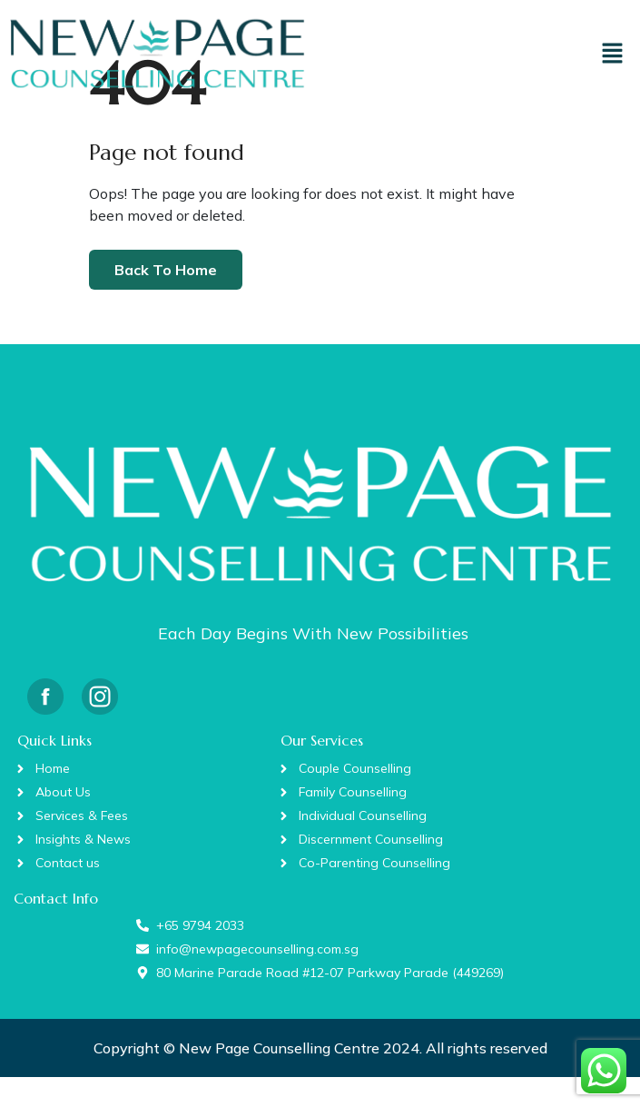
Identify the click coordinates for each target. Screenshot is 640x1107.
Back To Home (165, 270)
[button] (613, 53)
